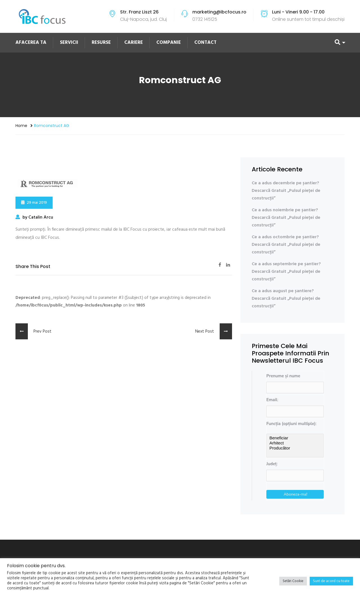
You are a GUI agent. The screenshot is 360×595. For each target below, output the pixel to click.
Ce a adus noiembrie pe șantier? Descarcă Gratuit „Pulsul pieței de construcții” (286, 217)
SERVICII (69, 42)
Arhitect (295, 443)
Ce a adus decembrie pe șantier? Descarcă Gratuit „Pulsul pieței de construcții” (286, 191)
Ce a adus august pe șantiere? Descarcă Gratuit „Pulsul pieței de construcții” (286, 298)
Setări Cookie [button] (293, 581)
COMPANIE (168, 42)
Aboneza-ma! (295, 494)
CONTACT (205, 42)
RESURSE (101, 42)
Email (271, 400)
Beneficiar (295, 437)
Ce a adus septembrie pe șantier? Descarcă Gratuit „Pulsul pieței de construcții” (286, 271)
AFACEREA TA (30, 42)
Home (21, 125)
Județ (271, 464)
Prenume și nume (283, 376)
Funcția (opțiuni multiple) (291, 423)
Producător (295, 448)
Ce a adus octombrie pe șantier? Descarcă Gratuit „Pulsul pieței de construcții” (286, 244)
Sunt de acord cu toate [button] (331, 581)
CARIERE (133, 42)
